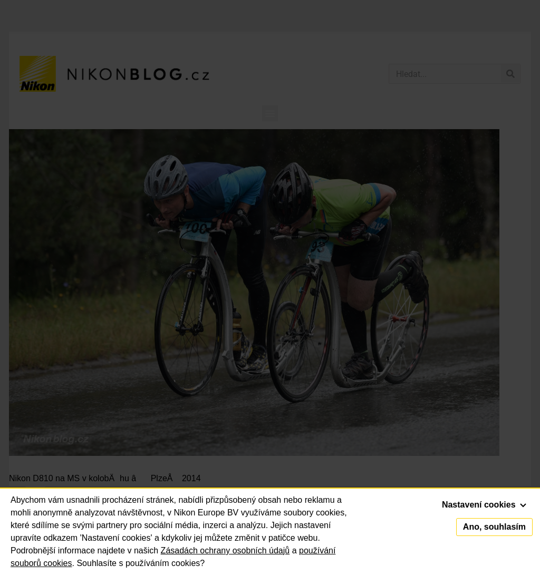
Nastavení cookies (484, 504)
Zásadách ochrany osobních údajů (225, 550)
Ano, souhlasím (494, 526)
